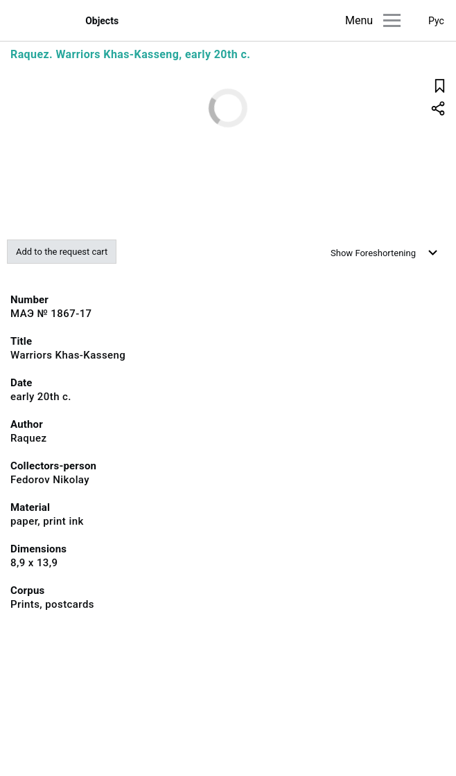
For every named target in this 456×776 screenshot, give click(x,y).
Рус (436, 20)
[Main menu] (391, 20)
